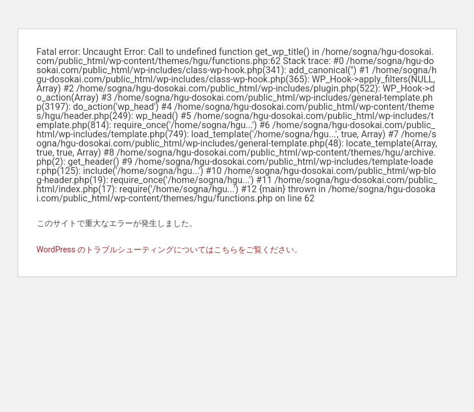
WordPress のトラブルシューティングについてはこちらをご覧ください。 (170, 249)
